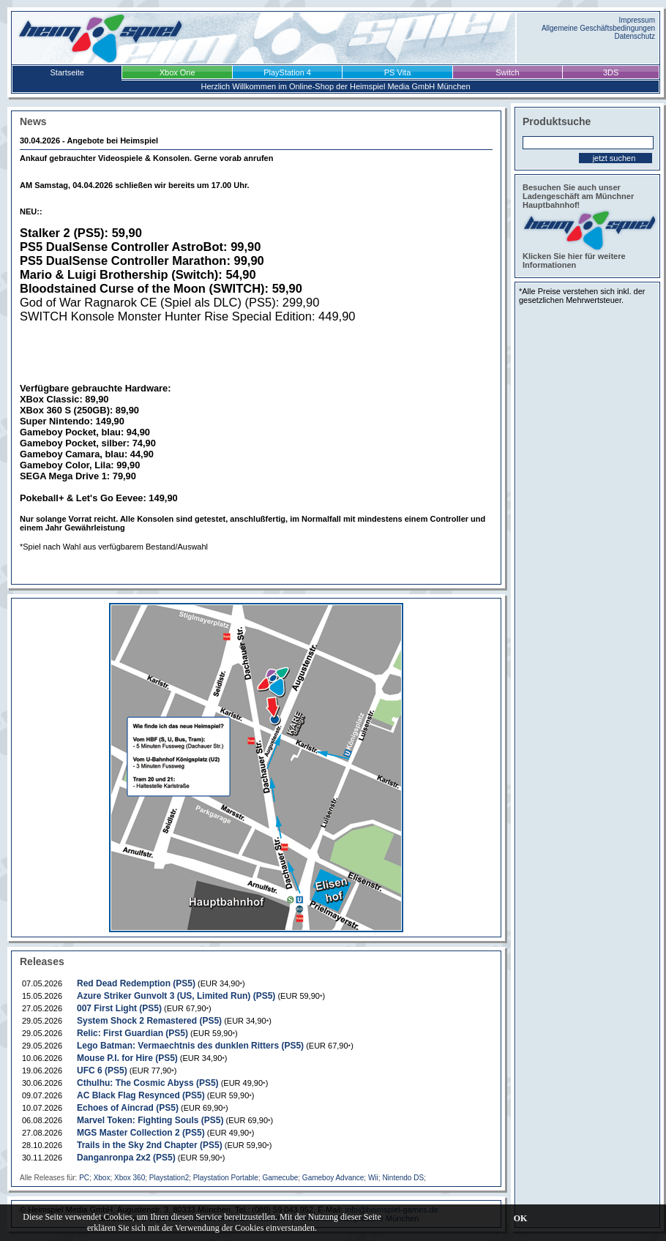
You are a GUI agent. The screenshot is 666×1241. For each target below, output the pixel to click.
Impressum (637, 20)
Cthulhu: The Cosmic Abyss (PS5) (148, 1083)
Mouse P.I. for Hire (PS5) (127, 1058)
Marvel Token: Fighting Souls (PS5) (150, 1120)
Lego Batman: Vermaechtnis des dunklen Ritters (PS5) (190, 1046)
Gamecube (280, 1178)
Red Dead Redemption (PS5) (136, 983)
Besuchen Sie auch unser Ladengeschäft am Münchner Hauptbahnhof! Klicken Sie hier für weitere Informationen (587, 226)
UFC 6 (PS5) (102, 1070)
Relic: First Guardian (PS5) (132, 1033)
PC (84, 1178)
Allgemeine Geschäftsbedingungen (598, 28)
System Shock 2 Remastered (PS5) (149, 1021)
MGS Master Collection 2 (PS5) (141, 1133)
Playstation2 (169, 1178)
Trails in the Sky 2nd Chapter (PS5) (149, 1145)
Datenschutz (634, 36)
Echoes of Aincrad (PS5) (128, 1108)
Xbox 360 (129, 1178)
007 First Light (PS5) (119, 1008)
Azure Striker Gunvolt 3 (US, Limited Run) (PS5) (176, 996)
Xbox (102, 1178)
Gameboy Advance (333, 1178)
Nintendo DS (403, 1178)
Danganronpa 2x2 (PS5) (126, 1157)
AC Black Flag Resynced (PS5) (141, 1095)
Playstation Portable (225, 1178)
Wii (373, 1178)
